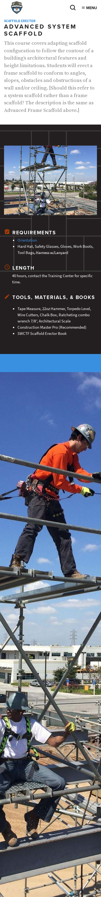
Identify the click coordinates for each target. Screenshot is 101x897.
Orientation (27, 240)
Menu (89, 8)
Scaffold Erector (20, 21)
